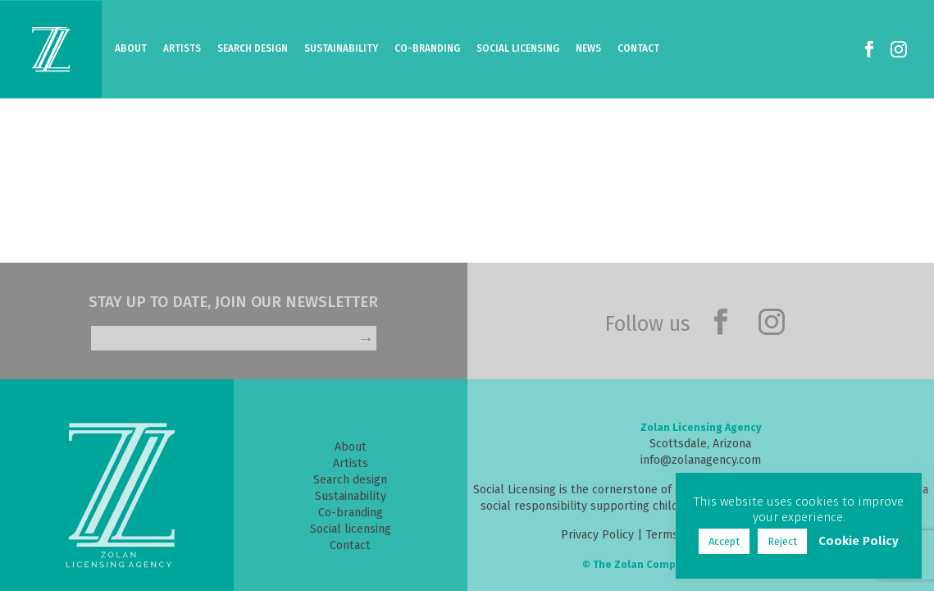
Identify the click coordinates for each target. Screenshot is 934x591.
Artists (182, 48)
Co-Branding (427, 48)
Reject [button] (782, 541)
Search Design (252, 48)
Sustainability (341, 48)
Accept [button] (724, 541)
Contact (638, 48)
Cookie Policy (858, 541)
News (588, 48)
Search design (350, 480)
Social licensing (350, 529)
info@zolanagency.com (700, 460)
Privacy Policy (597, 535)
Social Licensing (517, 48)
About (131, 48)
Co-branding (350, 513)
